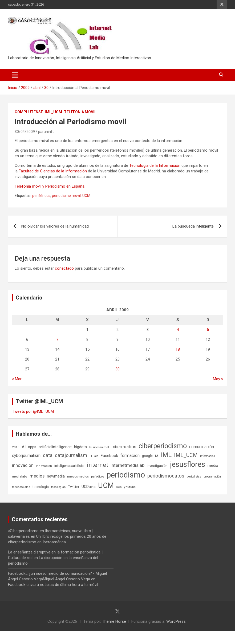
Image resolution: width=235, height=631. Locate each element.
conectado (64, 268)
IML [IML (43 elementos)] (166, 455)
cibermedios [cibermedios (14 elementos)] (123, 446)
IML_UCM (53, 112)
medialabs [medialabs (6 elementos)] (19, 476)
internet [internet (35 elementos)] (97, 464)
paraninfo (46, 132)
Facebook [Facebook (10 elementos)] (109, 455)
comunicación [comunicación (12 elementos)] (201, 446)
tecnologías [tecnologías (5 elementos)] (58, 487)
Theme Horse (114, 621)
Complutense (29, 112)
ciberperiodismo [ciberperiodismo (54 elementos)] (163, 446)
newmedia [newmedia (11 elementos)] (56, 476)
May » (218, 379)
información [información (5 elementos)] (207, 456)
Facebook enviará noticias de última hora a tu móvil (53, 584)
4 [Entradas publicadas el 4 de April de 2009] (178, 329)
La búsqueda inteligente (193, 226)
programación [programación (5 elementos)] (212, 476)
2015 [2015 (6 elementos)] (15, 447)
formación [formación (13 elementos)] (130, 455)
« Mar (17, 379)
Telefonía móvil (80, 112)
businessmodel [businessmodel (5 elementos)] (99, 447)
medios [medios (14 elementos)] (37, 476)
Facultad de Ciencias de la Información (53, 171)
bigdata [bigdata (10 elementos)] (80, 446)
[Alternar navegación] (15, 75)
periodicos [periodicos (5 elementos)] (97, 476)
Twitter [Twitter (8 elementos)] (73, 487)
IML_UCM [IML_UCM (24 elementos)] (186, 455)
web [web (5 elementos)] (118, 487)
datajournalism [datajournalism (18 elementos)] (71, 455)
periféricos (41, 195)
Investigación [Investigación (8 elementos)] (157, 466)
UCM (86, 195)
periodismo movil (66, 195)
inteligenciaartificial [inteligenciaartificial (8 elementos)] (69, 466)
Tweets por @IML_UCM (33, 411)
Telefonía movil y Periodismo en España (49, 186)
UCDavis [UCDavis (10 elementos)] (89, 486)
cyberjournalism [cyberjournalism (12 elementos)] (26, 455)
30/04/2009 (25, 132)
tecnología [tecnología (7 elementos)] (41, 487)
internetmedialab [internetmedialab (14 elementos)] (127, 465)
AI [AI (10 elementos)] (24, 446)
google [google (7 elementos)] (147, 456)
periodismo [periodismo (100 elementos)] (126, 474)
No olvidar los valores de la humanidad (55, 226)
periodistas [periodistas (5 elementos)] (194, 476)
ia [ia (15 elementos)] (157, 455)
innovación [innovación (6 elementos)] (44, 466)
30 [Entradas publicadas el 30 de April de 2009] (117, 369)
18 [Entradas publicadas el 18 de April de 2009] (178, 349)
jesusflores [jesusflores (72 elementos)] (187, 464)
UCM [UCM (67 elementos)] (106, 485)
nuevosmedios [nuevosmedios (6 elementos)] (78, 476)
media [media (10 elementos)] (213, 465)
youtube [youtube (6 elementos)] (130, 487)
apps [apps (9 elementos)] (32, 447)
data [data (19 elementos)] (47, 455)
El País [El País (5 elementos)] (94, 456)
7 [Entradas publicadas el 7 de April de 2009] (57, 339)
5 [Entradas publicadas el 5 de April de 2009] (208, 329)
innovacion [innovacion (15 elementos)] (23, 465)
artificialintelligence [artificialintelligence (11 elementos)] (55, 446)
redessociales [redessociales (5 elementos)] (21, 487)
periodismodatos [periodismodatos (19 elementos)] (165, 476)
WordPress (176, 621)
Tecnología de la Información (154, 165)
